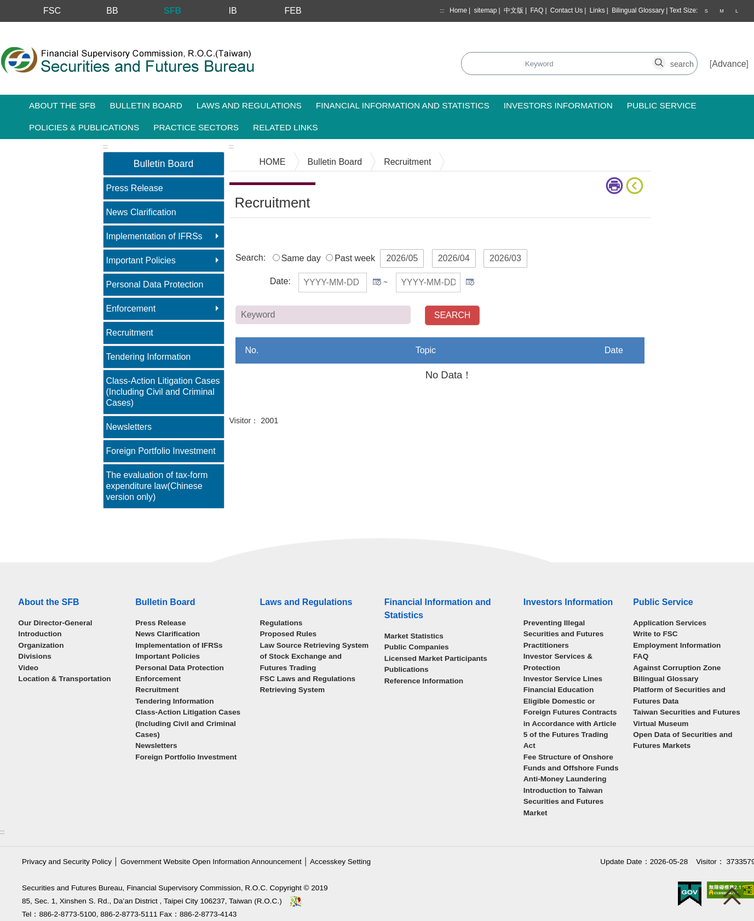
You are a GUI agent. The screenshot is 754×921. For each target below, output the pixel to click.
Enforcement (131, 308)
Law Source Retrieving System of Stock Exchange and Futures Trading (314, 656)
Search (314, 64)
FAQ (536, 10)
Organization (41, 645)
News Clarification (141, 212)
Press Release (134, 188)
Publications (406, 669)
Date (279, 281)
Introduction (39, 634)
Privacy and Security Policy (67, 861)
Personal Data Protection (155, 284)
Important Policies (141, 260)
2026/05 (402, 258)
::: (442, 11)
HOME (273, 161)
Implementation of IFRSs (154, 236)
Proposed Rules (288, 634)
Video (28, 668)
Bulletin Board (335, 161)
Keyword (497, 314)
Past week (355, 258)
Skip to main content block (51, 27)
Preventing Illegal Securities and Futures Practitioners (563, 634)
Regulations (281, 623)
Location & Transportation (64, 679)
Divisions (34, 656)
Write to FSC (655, 634)
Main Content (255, 234)
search (665, 57)
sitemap (485, 10)
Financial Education (558, 690)
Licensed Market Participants (435, 658)
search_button (539, 57)
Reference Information (423, 681)
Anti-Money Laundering (565, 779)
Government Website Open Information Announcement (211, 861)
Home (458, 10)
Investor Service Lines (562, 679)
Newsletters (129, 426)
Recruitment (129, 332)
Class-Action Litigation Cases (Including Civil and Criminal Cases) (163, 391)
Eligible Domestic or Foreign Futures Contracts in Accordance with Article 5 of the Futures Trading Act (570, 723)
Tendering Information (148, 356)
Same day (301, 258)
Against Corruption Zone (677, 668)
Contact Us (566, 10)
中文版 (513, 10)
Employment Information (677, 645)
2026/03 (505, 258)
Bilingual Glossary (638, 10)
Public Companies (416, 647)
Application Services (669, 623)
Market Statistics (414, 636)
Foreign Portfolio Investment (161, 451)
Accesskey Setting (340, 861)
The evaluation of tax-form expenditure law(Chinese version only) (157, 486)
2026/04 (454, 258)
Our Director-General (55, 623)
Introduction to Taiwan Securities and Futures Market (563, 801)
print (614, 185)
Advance (729, 63)
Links (597, 10)
